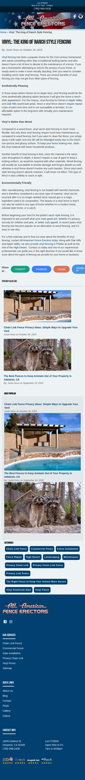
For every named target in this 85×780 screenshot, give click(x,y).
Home (3, 32)
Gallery (6, 710)
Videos (6, 715)
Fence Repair (14, 557)
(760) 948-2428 (42, 8)
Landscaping (51, 557)
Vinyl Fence (42, 590)
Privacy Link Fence (17, 573)
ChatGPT (20, 269)
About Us (8, 690)
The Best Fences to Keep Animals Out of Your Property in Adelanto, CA (38, 475)
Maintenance (71, 557)
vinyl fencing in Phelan (51, 243)
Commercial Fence (42, 549)
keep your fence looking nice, (56, 143)
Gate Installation (12, 653)
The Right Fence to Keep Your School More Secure (36, 581)
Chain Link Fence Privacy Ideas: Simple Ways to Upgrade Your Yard (41, 406)
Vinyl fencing (9, 57)
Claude (61, 269)
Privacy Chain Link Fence (48, 565)
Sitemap (7, 668)
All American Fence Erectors (35, 240)
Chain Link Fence (16, 549)
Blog (5, 695)
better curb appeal (48, 222)
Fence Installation (67, 549)
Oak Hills (12, 103)
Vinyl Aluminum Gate (18, 590)
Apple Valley (75, 100)
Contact (7, 700)
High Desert (20, 247)
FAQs (6, 705)
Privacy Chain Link (17, 565)
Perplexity (41, 269)
